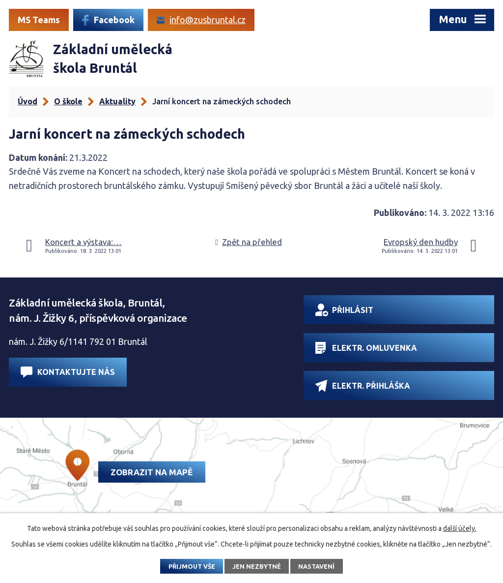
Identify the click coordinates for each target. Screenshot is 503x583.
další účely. (459, 528)
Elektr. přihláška (362, 385)
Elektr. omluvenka (366, 348)
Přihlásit (344, 310)
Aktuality (117, 101)
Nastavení (316, 566)
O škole (68, 101)
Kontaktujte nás (68, 372)
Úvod (27, 101)
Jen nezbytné (256, 566)
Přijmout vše (191, 566)
